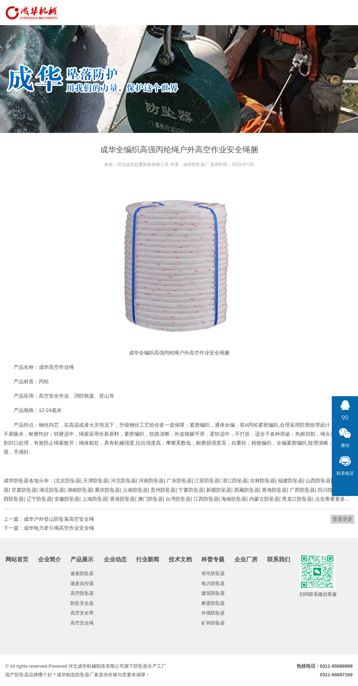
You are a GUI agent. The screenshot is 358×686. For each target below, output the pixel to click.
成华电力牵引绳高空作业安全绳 (59, 528)
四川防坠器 (330, 490)
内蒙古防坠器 (264, 499)
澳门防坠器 (150, 499)
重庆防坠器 (107, 490)
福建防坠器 (290, 480)
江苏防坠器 (206, 480)
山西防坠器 (318, 480)
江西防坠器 (206, 499)
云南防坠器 (135, 490)
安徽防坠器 (66, 499)
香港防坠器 (122, 499)
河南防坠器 (151, 480)
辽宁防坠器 (39, 499)
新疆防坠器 (218, 490)
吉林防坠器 (262, 480)
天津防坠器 (95, 480)
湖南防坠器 (79, 490)
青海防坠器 (274, 490)
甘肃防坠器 (24, 490)
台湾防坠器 (178, 499)
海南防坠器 (233, 499)
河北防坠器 (123, 480)
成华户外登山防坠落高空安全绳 (59, 519)
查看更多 (343, 519)
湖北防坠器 (51, 490)
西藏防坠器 (246, 490)
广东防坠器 (179, 480)
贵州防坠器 (163, 490)
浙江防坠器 (234, 480)
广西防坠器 (302, 490)
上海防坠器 (94, 499)
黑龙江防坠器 (297, 499)
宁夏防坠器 (191, 490)
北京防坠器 (67, 480)
